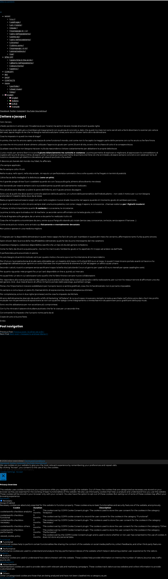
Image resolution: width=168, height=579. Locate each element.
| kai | (11, 54)
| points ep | (14, 36)
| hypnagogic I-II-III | (18, 48)
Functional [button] (5, 540)
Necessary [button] (4, 498)
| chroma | (14, 42)
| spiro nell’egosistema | (20, 33)
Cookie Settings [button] (8, 472)
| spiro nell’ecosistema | (20, 39)
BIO (6, 74)
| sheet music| (15, 89)
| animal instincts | (17, 51)
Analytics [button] (4, 553)
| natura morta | (16, 66)
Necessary (7, 501)
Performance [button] (6, 546)
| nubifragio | (15, 22)
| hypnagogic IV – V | (18, 31)
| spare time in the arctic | (21, 60)
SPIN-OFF (9, 57)
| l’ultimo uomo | (16, 45)
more (7, 83)
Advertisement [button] (7, 562)
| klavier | (13, 28)
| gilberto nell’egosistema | (21, 63)
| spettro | (13, 68)
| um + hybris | (15, 25)
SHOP (7, 77)
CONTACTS (10, 80)
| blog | (12, 92)
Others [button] (3, 571)
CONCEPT (9, 71)
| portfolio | (14, 86)
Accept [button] (19, 472)
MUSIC (7, 16)
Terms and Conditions (35, 461)
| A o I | (12, 19)
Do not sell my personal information (16, 470)
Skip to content (7, 1)
